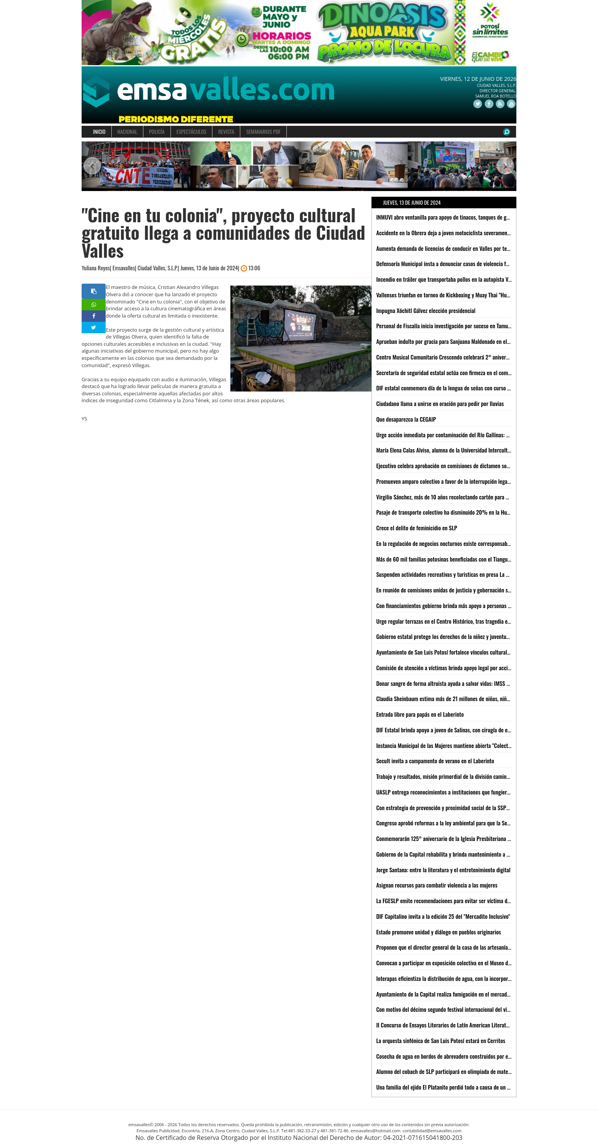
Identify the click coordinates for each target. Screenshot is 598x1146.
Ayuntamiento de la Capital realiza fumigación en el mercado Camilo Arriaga (459, 994)
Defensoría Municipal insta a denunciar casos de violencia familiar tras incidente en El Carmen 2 (481, 263)
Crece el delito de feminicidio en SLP (416, 527)
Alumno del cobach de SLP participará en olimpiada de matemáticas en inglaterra (465, 1071)
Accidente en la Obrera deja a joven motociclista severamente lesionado (455, 232)
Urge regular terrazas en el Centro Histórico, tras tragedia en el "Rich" (453, 621)
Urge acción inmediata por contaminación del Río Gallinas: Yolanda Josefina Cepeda (467, 434)
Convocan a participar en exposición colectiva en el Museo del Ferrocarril (456, 962)
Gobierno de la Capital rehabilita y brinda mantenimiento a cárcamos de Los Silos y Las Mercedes (483, 854)
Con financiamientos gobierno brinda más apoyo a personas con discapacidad (460, 605)
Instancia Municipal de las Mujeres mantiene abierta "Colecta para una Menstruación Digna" (476, 745)
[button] (92, 166)
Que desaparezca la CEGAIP (406, 419)
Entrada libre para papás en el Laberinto (420, 714)
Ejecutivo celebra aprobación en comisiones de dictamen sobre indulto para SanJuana (469, 465)
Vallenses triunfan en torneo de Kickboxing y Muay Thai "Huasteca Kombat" (458, 295)
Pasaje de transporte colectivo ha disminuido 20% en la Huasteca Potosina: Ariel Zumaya (474, 512)
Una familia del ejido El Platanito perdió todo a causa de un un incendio (454, 1087)
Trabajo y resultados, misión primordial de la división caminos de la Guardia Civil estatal (472, 776)
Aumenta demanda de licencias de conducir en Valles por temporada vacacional (463, 248)
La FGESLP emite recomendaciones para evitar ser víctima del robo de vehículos (463, 900)
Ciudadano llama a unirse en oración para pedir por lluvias (440, 403)
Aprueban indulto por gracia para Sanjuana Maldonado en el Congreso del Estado (464, 341)
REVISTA (226, 131)
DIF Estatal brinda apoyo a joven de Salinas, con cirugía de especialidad (454, 729)
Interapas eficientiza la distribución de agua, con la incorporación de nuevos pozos (466, 978)
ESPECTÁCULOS (191, 131)
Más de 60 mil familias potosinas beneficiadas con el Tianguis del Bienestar (459, 559)
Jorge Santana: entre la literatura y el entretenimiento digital (443, 869)
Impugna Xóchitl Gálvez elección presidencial (425, 310)
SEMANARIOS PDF (263, 131)
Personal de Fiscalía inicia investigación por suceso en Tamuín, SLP (449, 325)
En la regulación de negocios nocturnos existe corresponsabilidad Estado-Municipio (467, 543)
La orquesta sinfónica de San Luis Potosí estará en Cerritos (440, 1040)
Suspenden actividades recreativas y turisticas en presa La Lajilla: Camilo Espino (464, 574)
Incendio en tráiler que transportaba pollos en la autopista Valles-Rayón (455, 279)
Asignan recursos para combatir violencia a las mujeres (436, 885)
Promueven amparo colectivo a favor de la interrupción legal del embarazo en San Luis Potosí (478, 481)
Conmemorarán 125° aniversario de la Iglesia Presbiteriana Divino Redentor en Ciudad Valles (478, 838)
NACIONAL (127, 131)
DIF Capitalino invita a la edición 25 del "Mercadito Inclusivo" (443, 916)
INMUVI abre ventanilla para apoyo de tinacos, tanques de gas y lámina (453, 217)
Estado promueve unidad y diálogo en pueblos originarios (438, 932)
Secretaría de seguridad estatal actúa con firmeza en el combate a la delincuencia (466, 372)
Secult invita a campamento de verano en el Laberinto (435, 760)
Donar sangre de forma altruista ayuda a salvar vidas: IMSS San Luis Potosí (458, 683)
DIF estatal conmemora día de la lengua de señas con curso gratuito (450, 388)
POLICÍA (157, 131)
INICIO (99, 131)
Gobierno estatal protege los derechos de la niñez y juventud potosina (452, 636)
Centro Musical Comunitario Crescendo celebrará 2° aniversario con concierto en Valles (472, 357)
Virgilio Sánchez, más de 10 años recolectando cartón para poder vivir (452, 497)
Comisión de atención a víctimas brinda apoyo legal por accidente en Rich (457, 667)
